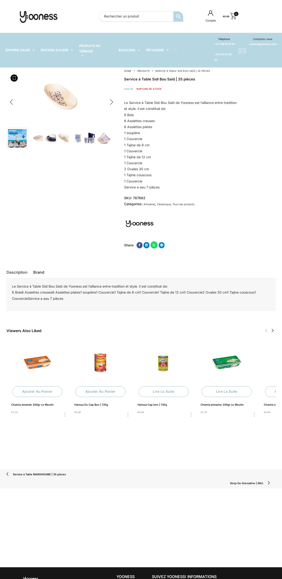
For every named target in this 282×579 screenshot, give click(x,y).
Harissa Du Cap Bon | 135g (91, 404)
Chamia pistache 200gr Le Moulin (222, 404)
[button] (266, 330)
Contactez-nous (262, 39)
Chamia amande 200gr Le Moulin (32, 404)
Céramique (164, 204)
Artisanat (149, 204)
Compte (211, 20)
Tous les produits (184, 204)
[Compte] (210, 13)
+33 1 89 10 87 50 (224, 44)
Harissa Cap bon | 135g (152, 404)
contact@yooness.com (263, 44)
